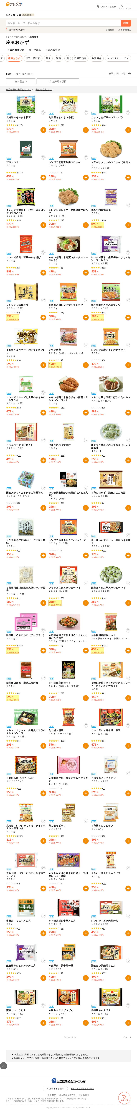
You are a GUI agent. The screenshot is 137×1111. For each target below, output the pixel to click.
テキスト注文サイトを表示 (82, 1088)
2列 (123, 73)
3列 (129, 73)
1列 (117, 73)
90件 (30, 74)
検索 (126, 23)
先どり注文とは (44, 89)
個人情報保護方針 (67, 1095)
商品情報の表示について (19, 89)
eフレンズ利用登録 (106, 6)
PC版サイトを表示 (55, 1088)
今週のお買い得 (20, 37)
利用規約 (52, 1095)
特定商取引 (84, 1095)
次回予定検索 (124, 29)
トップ (8, 37)
